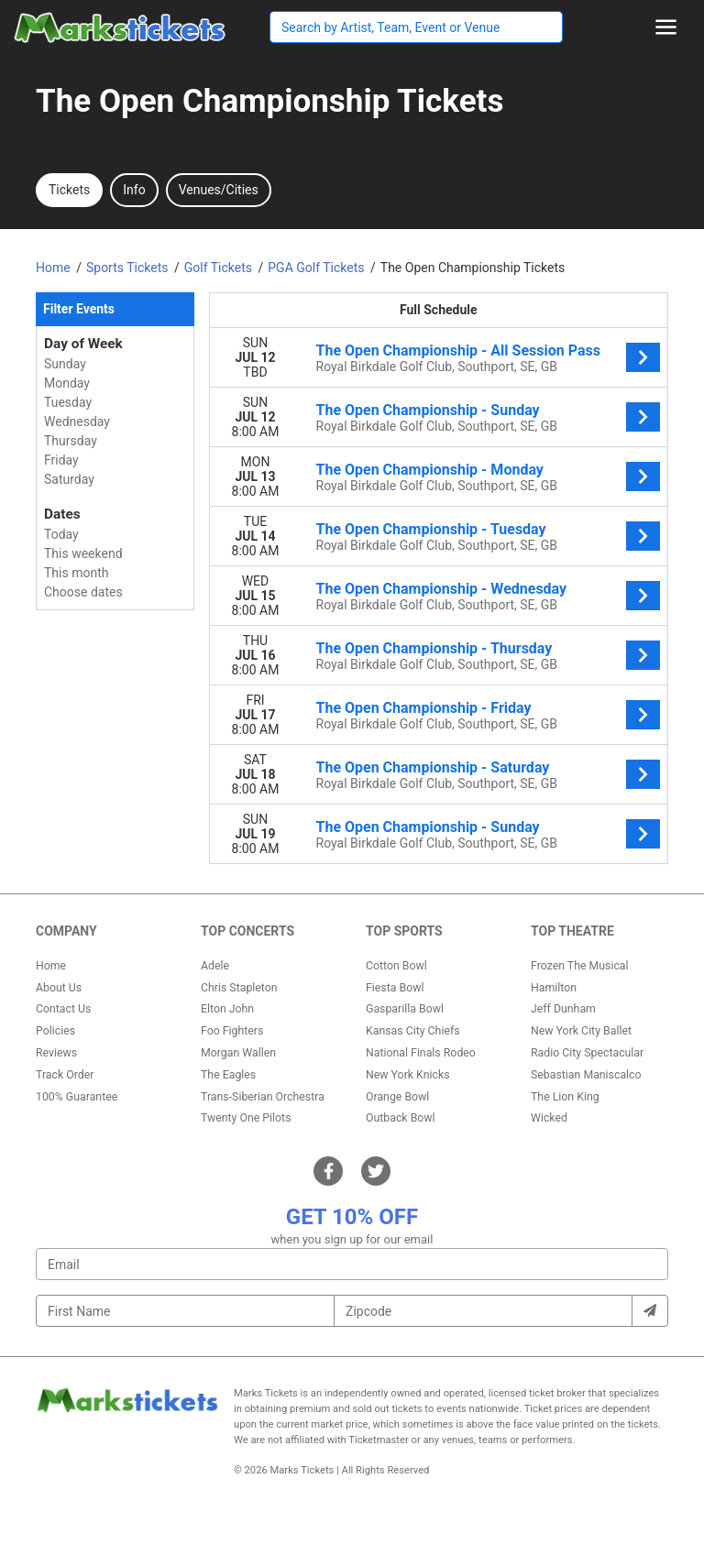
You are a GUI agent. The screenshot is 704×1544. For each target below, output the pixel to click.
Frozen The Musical (580, 965)
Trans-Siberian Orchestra (262, 1096)
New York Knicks (408, 1074)
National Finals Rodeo (421, 1052)
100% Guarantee (76, 1096)
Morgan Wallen (238, 1052)
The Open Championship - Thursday (434, 648)
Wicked (549, 1117)
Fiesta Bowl (395, 987)
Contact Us (63, 1008)
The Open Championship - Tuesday (431, 529)
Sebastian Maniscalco (586, 1074)
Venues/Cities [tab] (218, 189)
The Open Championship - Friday (424, 708)
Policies (55, 1030)
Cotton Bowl (396, 965)
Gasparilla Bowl (405, 1008)
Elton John (227, 1008)
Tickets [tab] (69, 189)
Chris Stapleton (239, 987)
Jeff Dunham (563, 1008)
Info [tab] (134, 189)
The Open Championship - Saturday (433, 767)
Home (51, 965)
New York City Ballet (581, 1030)
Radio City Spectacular (587, 1052)
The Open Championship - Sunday (428, 410)
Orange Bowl (397, 1096)
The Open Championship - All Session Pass (458, 350)
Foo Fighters (232, 1030)
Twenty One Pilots (246, 1117)
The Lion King (565, 1096)
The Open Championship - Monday (430, 469)
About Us (59, 987)
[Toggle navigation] (666, 27)
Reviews (56, 1052)
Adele (215, 965)
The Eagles (228, 1074)
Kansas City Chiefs (413, 1030)
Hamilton (554, 987)
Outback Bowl (400, 1117)
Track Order (65, 1074)
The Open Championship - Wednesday (441, 588)
